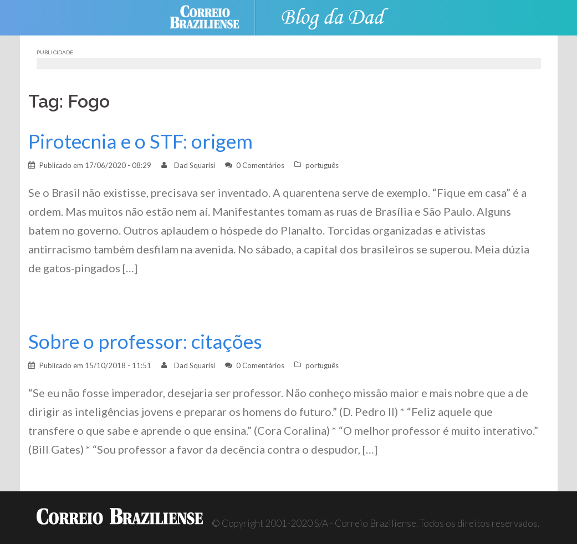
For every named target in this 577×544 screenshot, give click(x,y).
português (322, 165)
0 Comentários (260, 165)
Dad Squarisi (194, 165)
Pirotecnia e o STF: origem (140, 141)
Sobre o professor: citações (145, 341)
